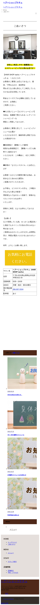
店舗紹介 (11, 570)
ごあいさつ (11, 544)
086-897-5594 (18, 289)
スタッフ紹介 (12, 561)
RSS (6, 593)
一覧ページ (15, 353)
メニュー (11, 553)
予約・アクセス (13, 572)
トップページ (12, 542)
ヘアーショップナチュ (12, 3)
